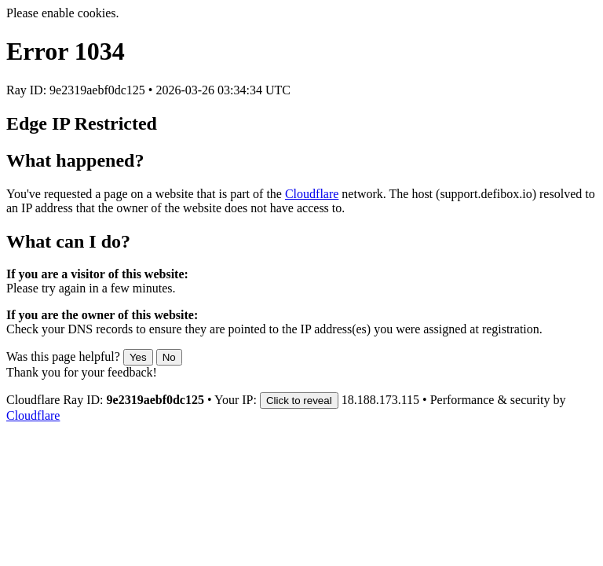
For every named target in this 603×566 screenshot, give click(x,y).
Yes (138, 357)
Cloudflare (311, 193)
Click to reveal (299, 400)
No (169, 357)
